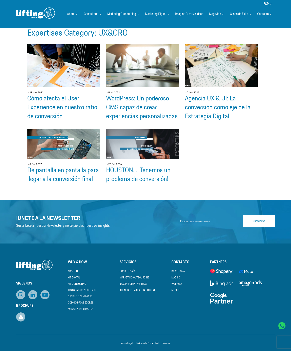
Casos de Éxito (240, 14)
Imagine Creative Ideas (189, 14)
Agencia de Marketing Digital (137, 290)
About (72, 14)
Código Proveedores (80, 303)
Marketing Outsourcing (123, 14)
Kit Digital (74, 278)
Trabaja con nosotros (82, 290)
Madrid (175, 278)
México (175, 290)
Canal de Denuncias (80, 296)
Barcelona (178, 271)
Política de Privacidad (147, 343)
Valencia (176, 284)
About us (73, 271)
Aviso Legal (127, 343)
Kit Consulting (77, 284)
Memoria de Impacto (80, 309)
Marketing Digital (157, 14)
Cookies (166, 343)
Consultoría (92, 14)
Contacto (264, 14)
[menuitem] (267, 4)
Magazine (216, 14)
